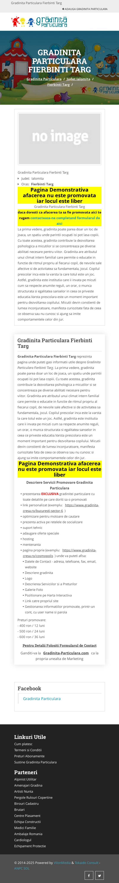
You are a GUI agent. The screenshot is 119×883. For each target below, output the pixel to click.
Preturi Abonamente (29, 756)
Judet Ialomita (78, 79)
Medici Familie (25, 828)
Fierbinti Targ (58, 84)
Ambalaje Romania (28, 834)
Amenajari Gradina (28, 785)
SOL (27, 868)
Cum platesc (23, 744)
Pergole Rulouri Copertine (33, 797)
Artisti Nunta (23, 791)
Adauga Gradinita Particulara (85, 9)
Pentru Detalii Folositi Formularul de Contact (60, 645)
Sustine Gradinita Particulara (35, 762)
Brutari (19, 809)
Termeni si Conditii (28, 750)
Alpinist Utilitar (25, 779)
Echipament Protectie (30, 846)
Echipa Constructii (27, 822)
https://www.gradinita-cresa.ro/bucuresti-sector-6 (61, 508)
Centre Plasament (27, 816)
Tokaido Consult (86, 862)
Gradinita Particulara (44, 79)
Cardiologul (22, 840)
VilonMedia (62, 862)
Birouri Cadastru (26, 803)
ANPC (18, 868)
